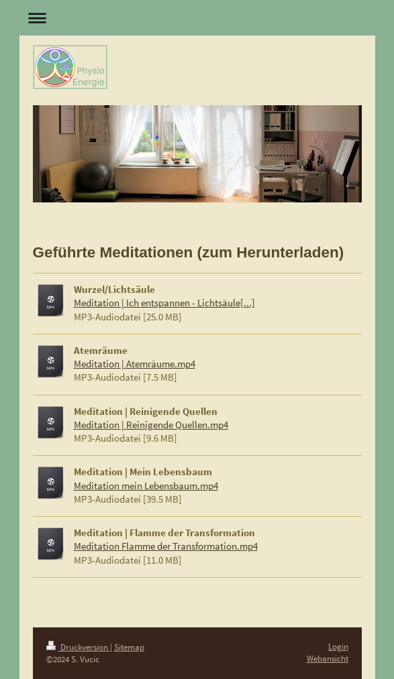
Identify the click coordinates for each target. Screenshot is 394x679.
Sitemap (129, 647)
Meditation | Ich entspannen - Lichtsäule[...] (164, 302)
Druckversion (78, 647)
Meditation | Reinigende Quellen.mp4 (151, 424)
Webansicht (327, 658)
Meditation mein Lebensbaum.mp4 (146, 485)
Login (338, 646)
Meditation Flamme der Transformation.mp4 (166, 546)
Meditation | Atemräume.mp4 (134, 363)
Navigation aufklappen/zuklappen (197, 17)
